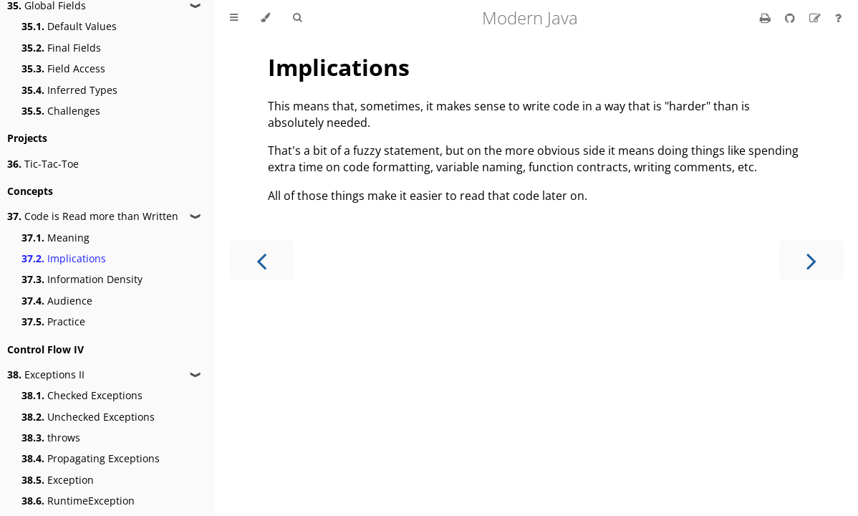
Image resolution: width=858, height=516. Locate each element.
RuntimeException (78, 500)
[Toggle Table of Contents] (233, 18)
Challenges (60, 111)
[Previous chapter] (261, 260)
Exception (57, 480)
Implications (63, 258)
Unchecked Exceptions (88, 417)
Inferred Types (69, 90)
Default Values (69, 26)
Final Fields (61, 47)
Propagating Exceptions (90, 458)
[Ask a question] (838, 18)
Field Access (63, 68)
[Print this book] (766, 18)
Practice (53, 321)
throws (50, 437)
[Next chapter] (811, 260)
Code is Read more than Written (92, 216)
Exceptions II (46, 374)
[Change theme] (265, 18)
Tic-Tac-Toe (43, 164)
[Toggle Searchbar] (297, 18)
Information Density (82, 279)
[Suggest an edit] (816, 18)
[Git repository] (791, 18)
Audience (56, 300)
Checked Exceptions (82, 395)
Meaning (55, 237)
